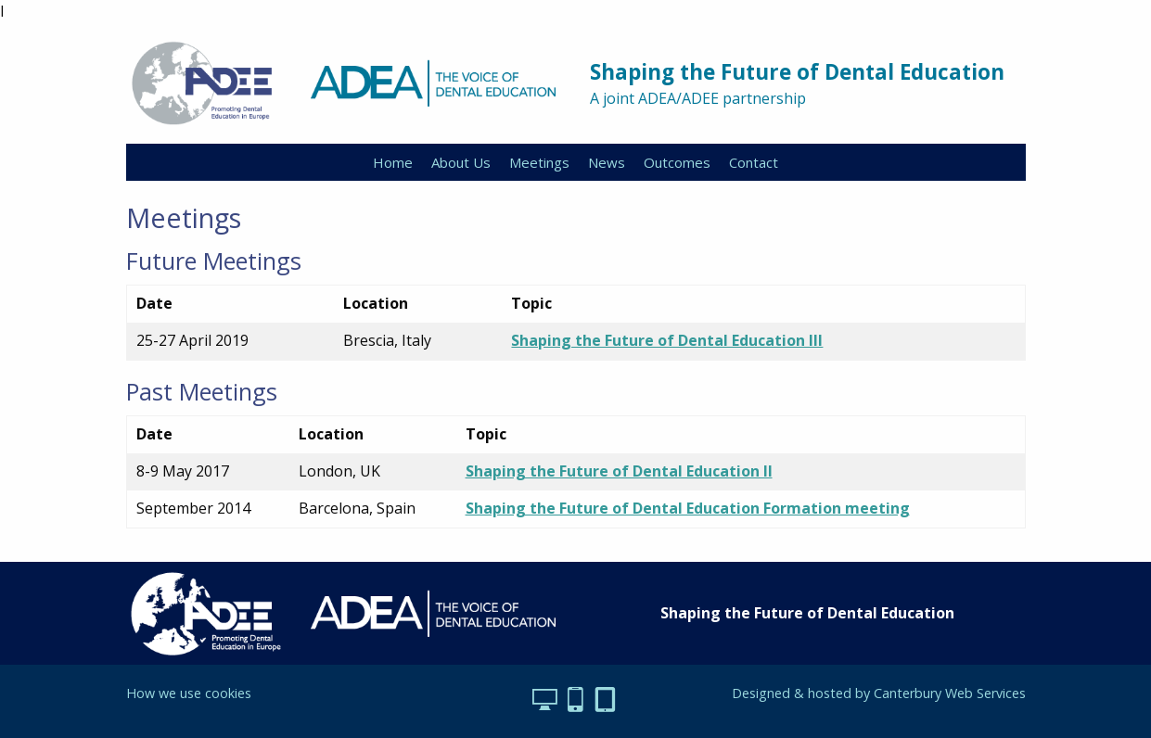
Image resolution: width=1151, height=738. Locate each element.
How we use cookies (188, 693)
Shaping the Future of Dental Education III (667, 340)
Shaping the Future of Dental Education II (619, 471)
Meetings (539, 162)
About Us (461, 162)
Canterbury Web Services (950, 693)
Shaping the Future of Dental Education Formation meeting (688, 508)
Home (393, 162)
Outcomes (677, 162)
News (606, 162)
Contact (753, 162)
